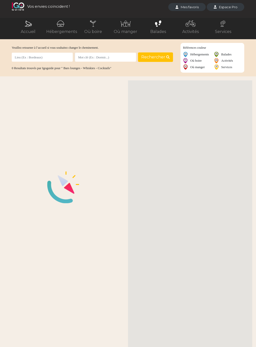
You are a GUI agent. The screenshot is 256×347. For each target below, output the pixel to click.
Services (223, 31)
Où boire (93, 31)
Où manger (125, 31)
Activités (190, 31)
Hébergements (61, 31)
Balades (158, 31)
